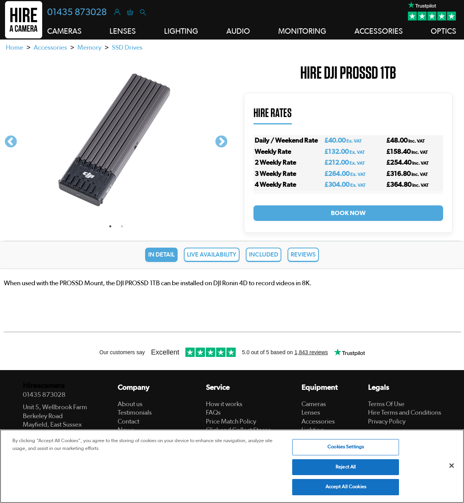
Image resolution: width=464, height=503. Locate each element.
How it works (224, 404)
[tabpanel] (116, 142)
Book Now (348, 213)
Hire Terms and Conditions (404, 412)
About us (130, 404)
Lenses (310, 412)
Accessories (50, 47)
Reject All (346, 467)
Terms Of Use (386, 404)
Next (221, 142)
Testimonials (135, 412)
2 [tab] (122, 226)
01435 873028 (77, 12)
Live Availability (211, 255)
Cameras (313, 404)
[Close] (451, 465)
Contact (128, 421)
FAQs (213, 412)
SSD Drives (127, 47)
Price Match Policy (231, 421)
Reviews (303, 255)
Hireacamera (44, 385)
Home (14, 47)
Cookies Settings (345, 447)
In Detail (161, 255)
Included (263, 255)
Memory (89, 47)
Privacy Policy (387, 421)
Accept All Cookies (345, 486)
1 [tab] (110, 226)
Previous (11, 142)
